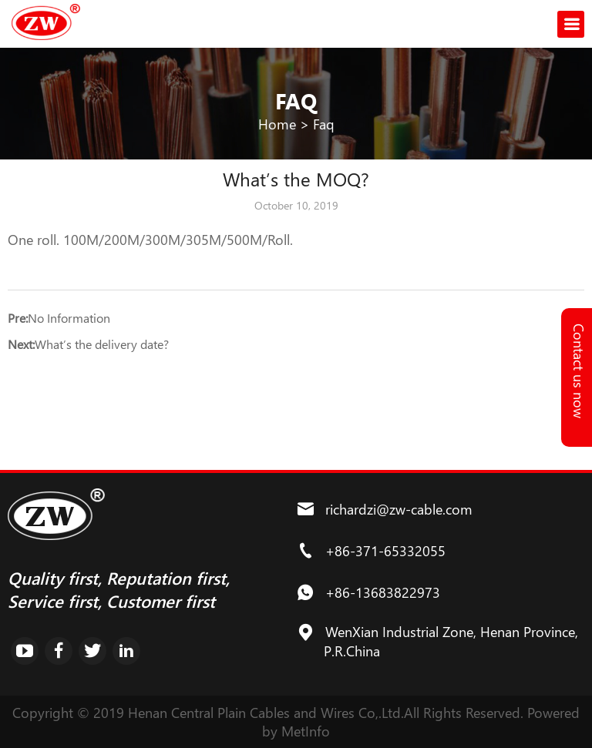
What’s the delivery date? (102, 344)
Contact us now (579, 371)
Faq (324, 124)
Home (277, 124)
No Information (69, 318)
